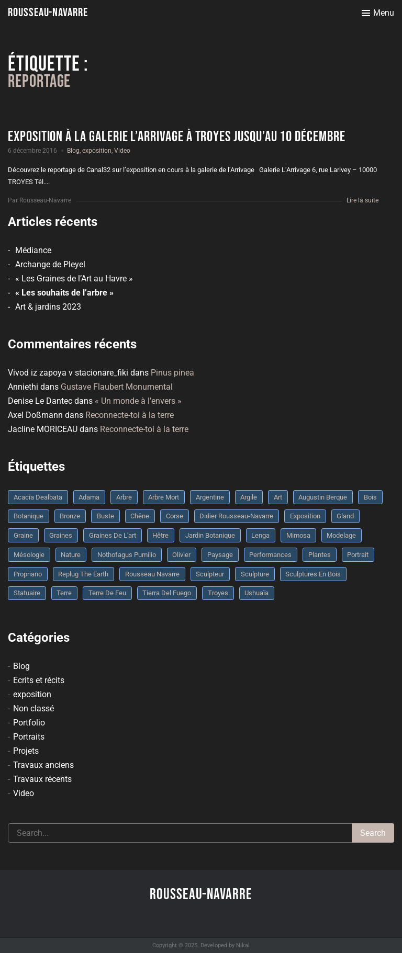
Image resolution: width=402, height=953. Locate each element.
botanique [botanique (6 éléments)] (28, 516)
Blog (73, 150)
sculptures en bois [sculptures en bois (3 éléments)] (313, 574)
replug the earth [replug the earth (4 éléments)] (83, 574)
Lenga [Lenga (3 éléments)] (260, 535)
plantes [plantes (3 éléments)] (319, 555)
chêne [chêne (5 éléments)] (139, 516)
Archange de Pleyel (50, 264)
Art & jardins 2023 (48, 307)
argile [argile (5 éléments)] (248, 497)
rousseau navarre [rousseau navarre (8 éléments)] (152, 574)
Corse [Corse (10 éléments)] (174, 516)
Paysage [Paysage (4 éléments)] (220, 555)
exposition (96, 150)
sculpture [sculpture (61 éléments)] (255, 574)
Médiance (33, 250)
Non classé (33, 708)
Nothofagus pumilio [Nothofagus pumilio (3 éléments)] (126, 555)
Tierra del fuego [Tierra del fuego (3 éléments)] (166, 593)
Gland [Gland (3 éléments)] (345, 516)
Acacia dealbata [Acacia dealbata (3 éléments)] (38, 497)
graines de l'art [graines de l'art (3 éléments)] (112, 535)
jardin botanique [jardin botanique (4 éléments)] (210, 535)
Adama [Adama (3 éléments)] (89, 497)
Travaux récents (42, 779)
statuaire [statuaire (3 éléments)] (27, 593)
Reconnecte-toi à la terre (129, 415)
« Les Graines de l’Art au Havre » (74, 278)
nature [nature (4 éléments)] (71, 555)
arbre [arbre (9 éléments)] (124, 497)
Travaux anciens (43, 765)
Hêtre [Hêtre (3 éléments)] (160, 535)
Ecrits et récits (38, 680)
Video (122, 150)
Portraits (28, 737)
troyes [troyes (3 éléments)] (218, 593)
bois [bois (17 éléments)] (370, 497)
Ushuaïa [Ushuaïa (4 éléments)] (256, 593)
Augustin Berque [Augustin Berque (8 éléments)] (322, 497)
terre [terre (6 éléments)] (64, 593)
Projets (26, 751)
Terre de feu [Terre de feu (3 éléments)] (107, 593)
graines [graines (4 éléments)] (60, 535)
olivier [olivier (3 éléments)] (181, 555)
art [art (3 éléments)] (278, 497)
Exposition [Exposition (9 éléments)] (305, 516)
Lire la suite (362, 200)
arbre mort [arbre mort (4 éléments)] (163, 497)
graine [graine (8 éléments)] (23, 535)
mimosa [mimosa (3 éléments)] (298, 535)
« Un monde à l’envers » (138, 401)
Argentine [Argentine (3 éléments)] (210, 497)
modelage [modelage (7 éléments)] (341, 535)
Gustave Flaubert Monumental (117, 387)
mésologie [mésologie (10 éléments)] (29, 555)
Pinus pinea (172, 373)
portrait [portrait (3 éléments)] (357, 555)
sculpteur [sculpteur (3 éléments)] (210, 574)
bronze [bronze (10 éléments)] (70, 516)
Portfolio (29, 723)
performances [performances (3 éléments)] (270, 555)
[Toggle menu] (378, 13)
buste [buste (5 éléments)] (105, 516)
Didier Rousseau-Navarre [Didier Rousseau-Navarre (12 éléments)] (236, 516)
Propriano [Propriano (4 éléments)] (28, 574)
